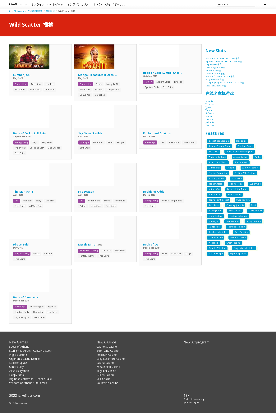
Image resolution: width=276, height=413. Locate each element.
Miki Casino (103, 379)
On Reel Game (245, 146)
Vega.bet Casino (106, 371)
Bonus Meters (234, 194)
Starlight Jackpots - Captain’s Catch (30, 350)
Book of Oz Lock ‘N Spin (29, 133)
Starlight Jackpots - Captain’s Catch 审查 (224, 82)
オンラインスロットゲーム (47, 4)
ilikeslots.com (20, 403)
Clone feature (215, 216)
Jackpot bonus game (219, 141)
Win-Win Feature (250, 167)
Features (209, 125)
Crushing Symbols (235, 205)
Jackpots (209, 122)
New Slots (215, 50)
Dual (253, 205)
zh (260, 4)
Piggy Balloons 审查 (214, 79)
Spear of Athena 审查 (215, 85)
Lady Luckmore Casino (110, 358)
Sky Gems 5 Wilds (90, 133)
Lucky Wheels (255, 210)
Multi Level (214, 167)
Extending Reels (238, 237)
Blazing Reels (215, 210)
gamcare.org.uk (191, 402)
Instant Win (214, 189)
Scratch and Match (218, 162)
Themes (209, 110)
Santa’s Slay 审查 (213, 70)
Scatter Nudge (216, 253)
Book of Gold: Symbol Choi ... (162, 73)
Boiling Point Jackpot (219, 200)
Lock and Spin (216, 237)
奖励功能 (50, 11)
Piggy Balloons (18, 354)
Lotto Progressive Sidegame (239, 151)
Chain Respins (233, 242)
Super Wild (255, 183)
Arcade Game (240, 157)
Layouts (209, 119)
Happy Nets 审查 (213, 64)
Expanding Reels (238, 253)
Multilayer (214, 221)
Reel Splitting (241, 232)
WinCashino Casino (108, 367)
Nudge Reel (214, 226)
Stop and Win (241, 162)
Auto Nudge (214, 194)
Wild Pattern (235, 210)
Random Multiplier (218, 232)
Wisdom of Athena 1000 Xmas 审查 (222, 58)
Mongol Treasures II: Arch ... (97, 75)
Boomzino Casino (107, 350)
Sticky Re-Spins (253, 221)
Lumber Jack (21, 75)
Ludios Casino (105, 375)
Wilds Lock (214, 242)
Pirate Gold (21, 244)
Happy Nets (16, 375)
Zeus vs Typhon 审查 (215, 67)
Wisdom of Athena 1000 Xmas (28, 383)
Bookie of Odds (153, 191)
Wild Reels (237, 178)
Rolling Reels (236, 183)
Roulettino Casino (107, 383)
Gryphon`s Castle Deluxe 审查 (220, 76)
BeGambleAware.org (194, 399)
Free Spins (241, 141)
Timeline (209, 104)
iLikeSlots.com (18, 4)
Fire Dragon (86, 191)
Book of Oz (150, 244)
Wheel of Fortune (217, 157)
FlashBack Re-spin (236, 226)
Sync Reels (214, 205)
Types (208, 107)
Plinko (258, 157)
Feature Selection (238, 216)
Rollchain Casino (106, 354)
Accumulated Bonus (237, 189)
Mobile (209, 116)
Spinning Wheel (216, 178)
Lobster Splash (18, 363)
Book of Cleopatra (25, 297)
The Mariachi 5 (23, 191)
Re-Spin (231, 167)
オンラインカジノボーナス (109, 4)
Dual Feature (232, 221)
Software (209, 113)
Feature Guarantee (218, 173)
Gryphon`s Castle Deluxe (24, 358)
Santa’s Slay (16, 367)
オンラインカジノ (78, 4)
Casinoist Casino (106, 346)
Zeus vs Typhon (19, 371)
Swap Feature (243, 200)
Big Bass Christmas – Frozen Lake (30, 379)
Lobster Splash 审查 (215, 73)
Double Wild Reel (217, 248)
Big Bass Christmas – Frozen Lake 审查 (223, 61)
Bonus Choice (215, 183)
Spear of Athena (19, 346)
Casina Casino (105, 363)
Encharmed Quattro (157, 133)
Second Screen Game (220, 146)
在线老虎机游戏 (35, 11)
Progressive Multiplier (244, 248)
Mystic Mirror (87, 244)
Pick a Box (214, 151)
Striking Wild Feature (245, 173)
